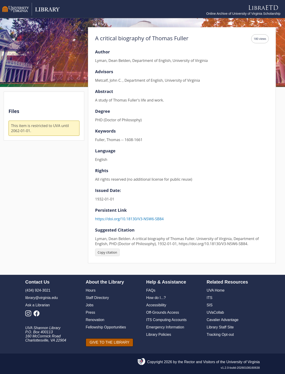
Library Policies (158, 334)
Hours (91, 290)
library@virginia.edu (41, 298)
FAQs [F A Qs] (150, 290)
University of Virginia (243, 362)
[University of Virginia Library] (31, 15)
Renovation (95, 320)
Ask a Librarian (37, 305)
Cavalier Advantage (223, 320)
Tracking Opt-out (220, 334)
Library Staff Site (220, 327)
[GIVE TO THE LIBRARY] (109, 342)
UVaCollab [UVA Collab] (215, 312)
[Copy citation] (107, 252)
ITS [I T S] (209, 298)
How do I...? (156, 298)
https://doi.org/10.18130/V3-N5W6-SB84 (129, 218)
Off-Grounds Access (162, 312)
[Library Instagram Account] (29, 315)
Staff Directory (97, 298)
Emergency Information (165, 327)
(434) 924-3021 (37, 290)
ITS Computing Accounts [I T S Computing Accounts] (166, 320)
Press (90, 312)
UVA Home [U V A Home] (216, 290)
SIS (210, 305)
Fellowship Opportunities (106, 327)
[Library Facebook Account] (38, 315)
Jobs (89, 305)
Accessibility (156, 305)
